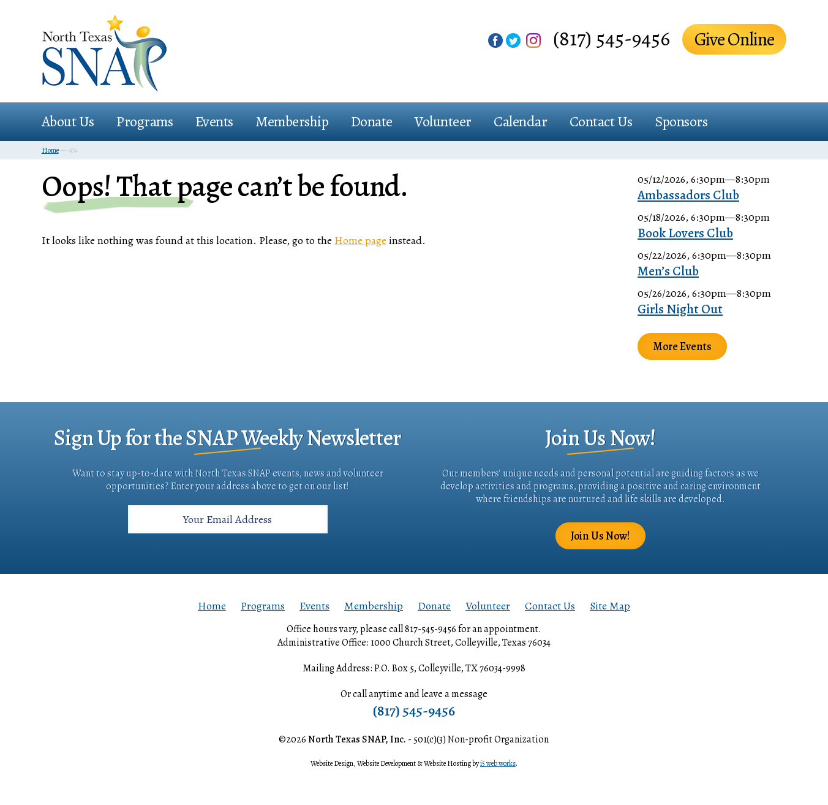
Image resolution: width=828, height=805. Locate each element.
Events (214, 121)
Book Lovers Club (685, 233)
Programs (144, 121)
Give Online (734, 39)
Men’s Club (668, 271)
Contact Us (601, 121)
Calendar (520, 121)
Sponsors (681, 121)
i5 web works (498, 763)
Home (212, 605)
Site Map (610, 605)
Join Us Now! (600, 535)
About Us (68, 121)
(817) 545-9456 (611, 38)
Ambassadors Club (688, 195)
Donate (372, 121)
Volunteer (443, 121)
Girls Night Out (680, 309)
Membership (291, 121)
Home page (360, 240)
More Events (682, 346)
